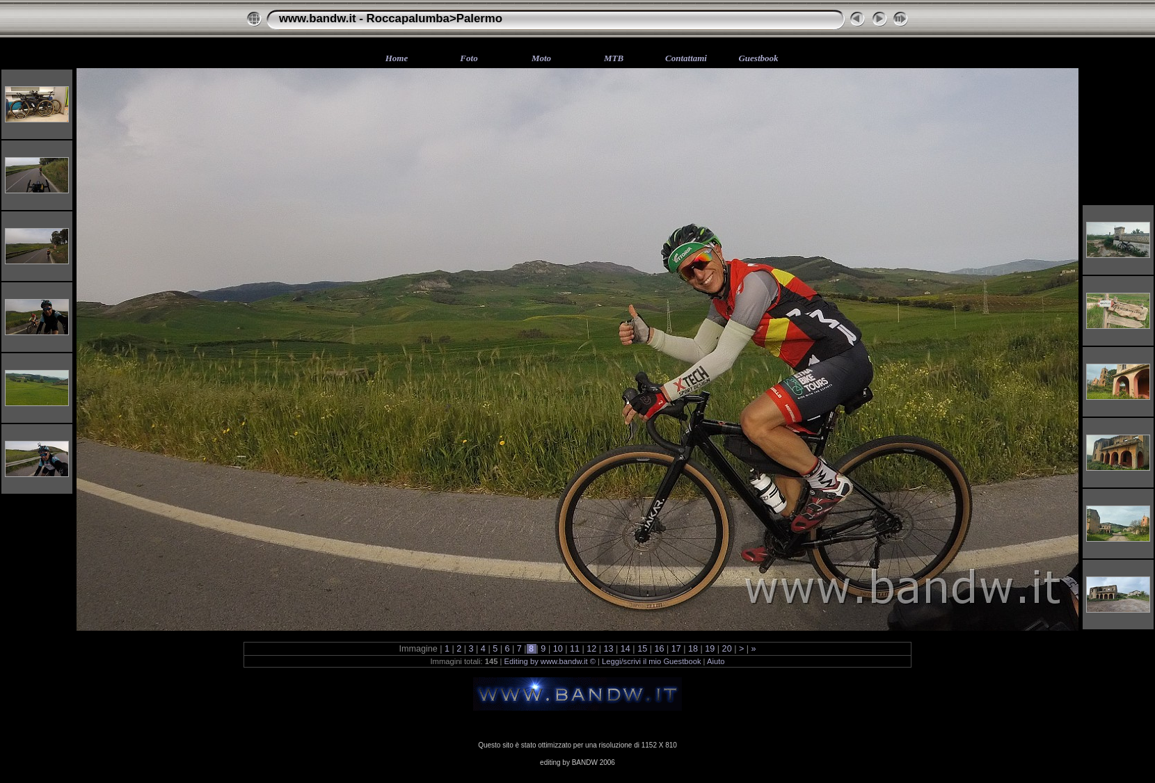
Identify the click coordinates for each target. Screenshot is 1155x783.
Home (396, 58)
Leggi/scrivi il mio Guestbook (651, 661)
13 (608, 649)
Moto (541, 58)
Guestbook (758, 58)
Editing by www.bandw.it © (550, 661)
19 (710, 649)
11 (574, 649)
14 (625, 649)
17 (676, 649)
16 (659, 649)
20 (726, 649)
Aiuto (716, 661)
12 (591, 649)
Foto (468, 58)
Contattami (686, 58)
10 (557, 649)
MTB (613, 58)
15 (642, 649)
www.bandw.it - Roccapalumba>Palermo (390, 18)
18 (693, 649)
